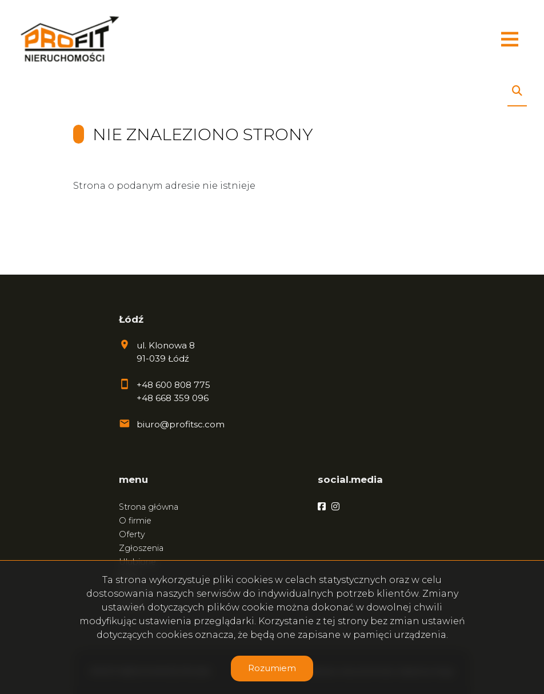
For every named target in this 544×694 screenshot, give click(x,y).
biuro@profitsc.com (181, 424)
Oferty (132, 534)
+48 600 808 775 (173, 384)
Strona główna (148, 507)
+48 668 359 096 (173, 397)
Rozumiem (272, 668)
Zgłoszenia (141, 548)
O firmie (135, 520)
